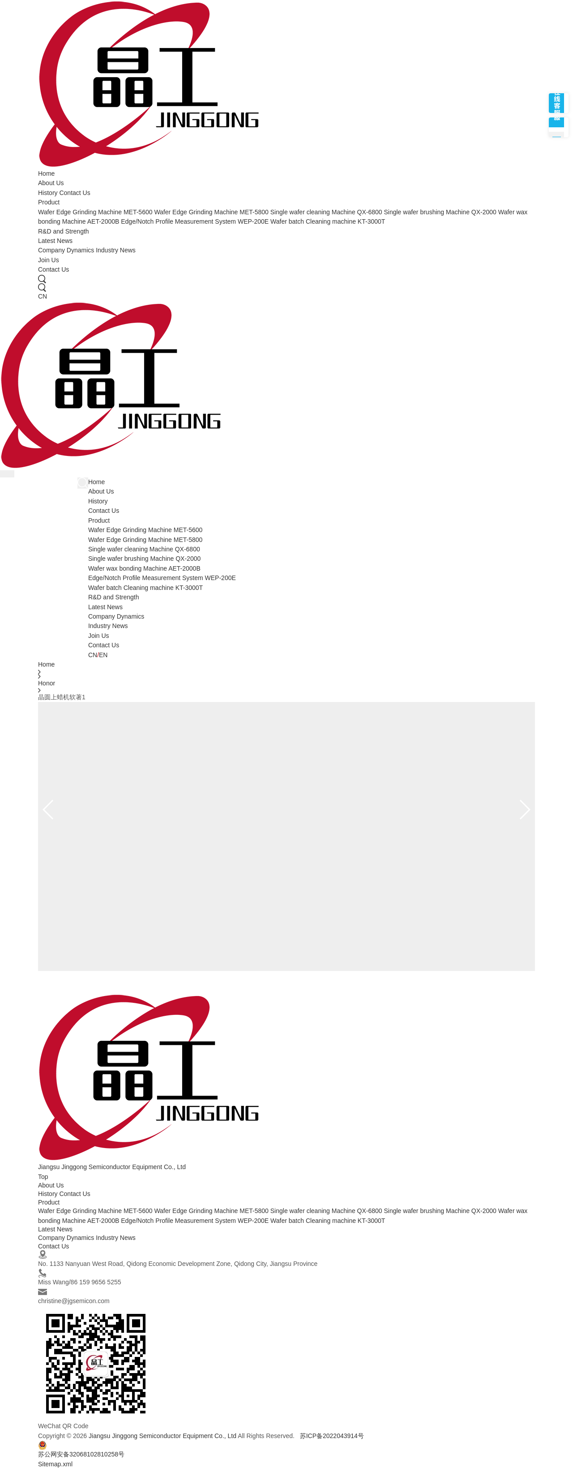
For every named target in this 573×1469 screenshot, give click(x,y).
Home (46, 173)
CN (42, 296)
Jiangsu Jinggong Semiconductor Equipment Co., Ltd (162, 1435)
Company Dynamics (66, 250)
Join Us (48, 260)
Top (43, 1176)
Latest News (55, 240)
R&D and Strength (63, 231)
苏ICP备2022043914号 (332, 1435)
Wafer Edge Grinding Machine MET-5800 (211, 212)
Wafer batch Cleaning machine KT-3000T (327, 221)
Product (49, 202)
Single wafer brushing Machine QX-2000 (440, 212)
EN (103, 655)
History (48, 192)
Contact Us (74, 192)
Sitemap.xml (55, 1464)
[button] (524, 809)
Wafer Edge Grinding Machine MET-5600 (95, 212)
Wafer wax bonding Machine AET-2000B (144, 568)
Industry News (116, 250)
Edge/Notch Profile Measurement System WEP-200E (195, 221)
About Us (51, 182)
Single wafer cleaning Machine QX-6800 (326, 212)
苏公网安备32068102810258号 (81, 1449)
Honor (46, 683)
